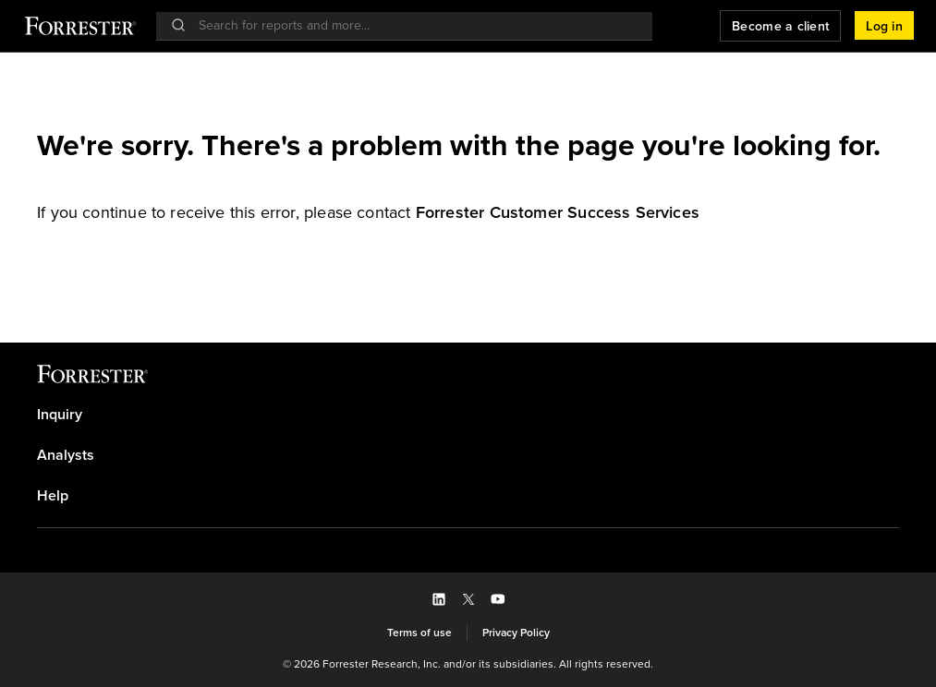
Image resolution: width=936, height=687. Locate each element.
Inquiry (59, 414)
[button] (884, 26)
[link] (557, 212)
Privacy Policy (516, 632)
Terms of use (419, 632)
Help (52, 496)
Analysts (65, 455)
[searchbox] (413, 25)
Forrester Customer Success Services (557, 212)
